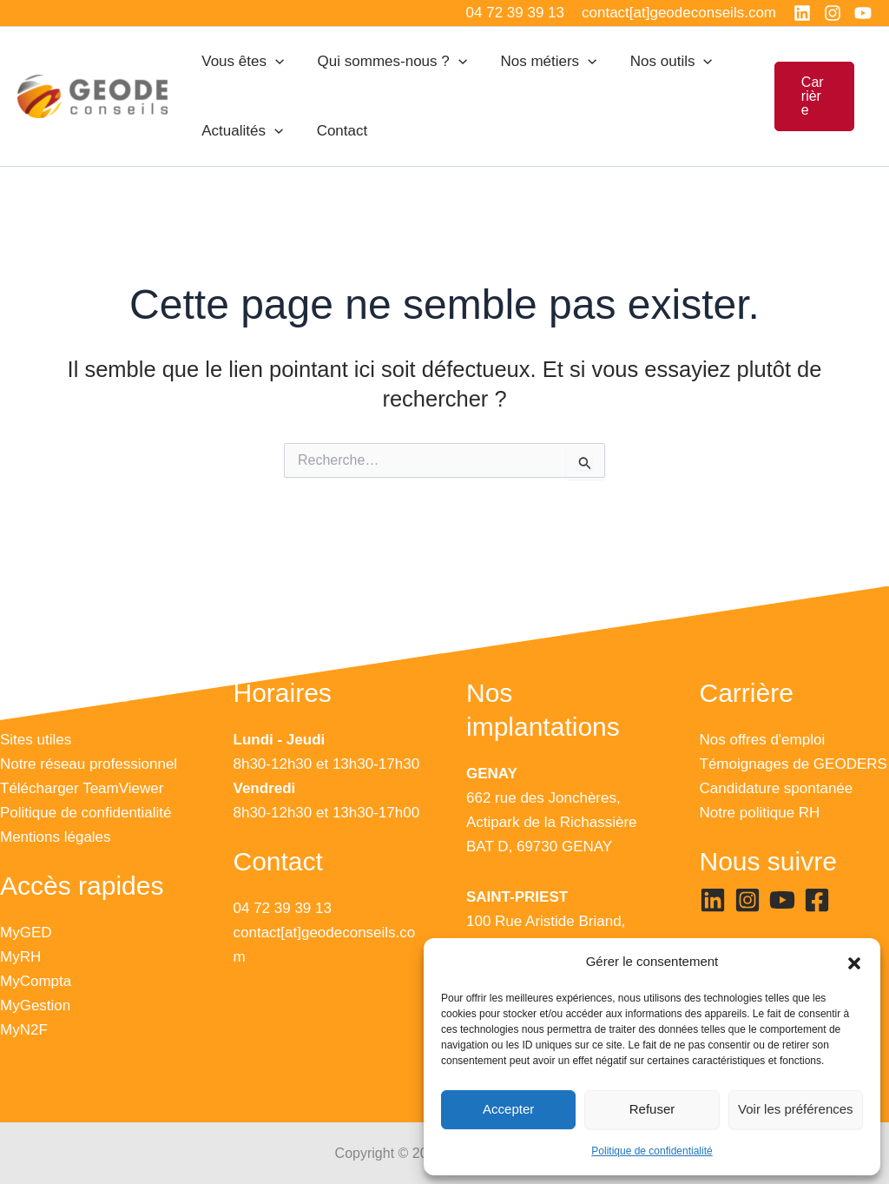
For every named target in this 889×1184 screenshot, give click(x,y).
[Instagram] (832, 13)
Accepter (508, 1108)
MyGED (26, 932)
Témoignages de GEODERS (793, 764)
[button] (854, 962)
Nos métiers (539, 61)
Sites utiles (35, 739)
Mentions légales (55, 837)
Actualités (240, 131)
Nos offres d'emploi (763, 739)
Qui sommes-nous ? (386, 61)
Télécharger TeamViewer (81, 788)
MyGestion (35, 1005)
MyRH (20, 957)
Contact (336, 130)
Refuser (652, 1108)
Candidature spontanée (776, 788)
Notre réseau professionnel (88, 764)
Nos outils (657, 61)
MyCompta (35, 981)
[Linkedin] (802, 13)
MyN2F (24, 1030)
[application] (273, 61)
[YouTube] (863, 13)
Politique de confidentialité (651, 1151)
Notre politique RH (760, 812)
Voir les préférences (795, 1108)
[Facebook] (817, 900)
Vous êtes (241, 61)
